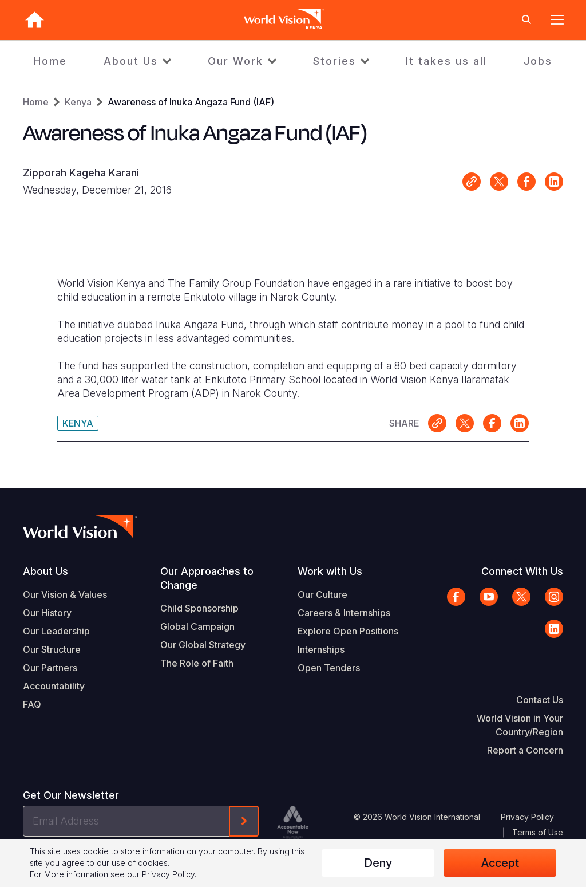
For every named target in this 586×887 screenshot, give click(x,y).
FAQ (32, 704)
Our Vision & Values (65, 594)
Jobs (538, 61)
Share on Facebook (526, 181)
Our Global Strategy (203, 645)
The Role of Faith (196, 663)
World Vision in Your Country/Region (520, 725)
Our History (47, 612)
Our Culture (322, 594)
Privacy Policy (527, 817)
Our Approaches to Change (207, 578)
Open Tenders (329, 667)
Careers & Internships (344, 612)
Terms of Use (537, 832)
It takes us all (446, 61)
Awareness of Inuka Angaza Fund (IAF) (191, 102)
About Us (131, 61)
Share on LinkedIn (554, 181)
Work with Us (330, 571)
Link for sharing (471, 181)
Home (50, 61)
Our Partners (50, 667)
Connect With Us (522, 571)
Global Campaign (197, 626)
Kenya (78, 102)
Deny (378, 863)
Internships (321, 649)
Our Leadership (56, 631)
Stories (334, 61)
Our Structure (52, 649)
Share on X (499, 181)
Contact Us (539, 699)
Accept (500, 863)
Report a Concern (525, 750)
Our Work (235, 61)
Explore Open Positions (348, 631)
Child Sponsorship (199, 608)
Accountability (54, 686)
